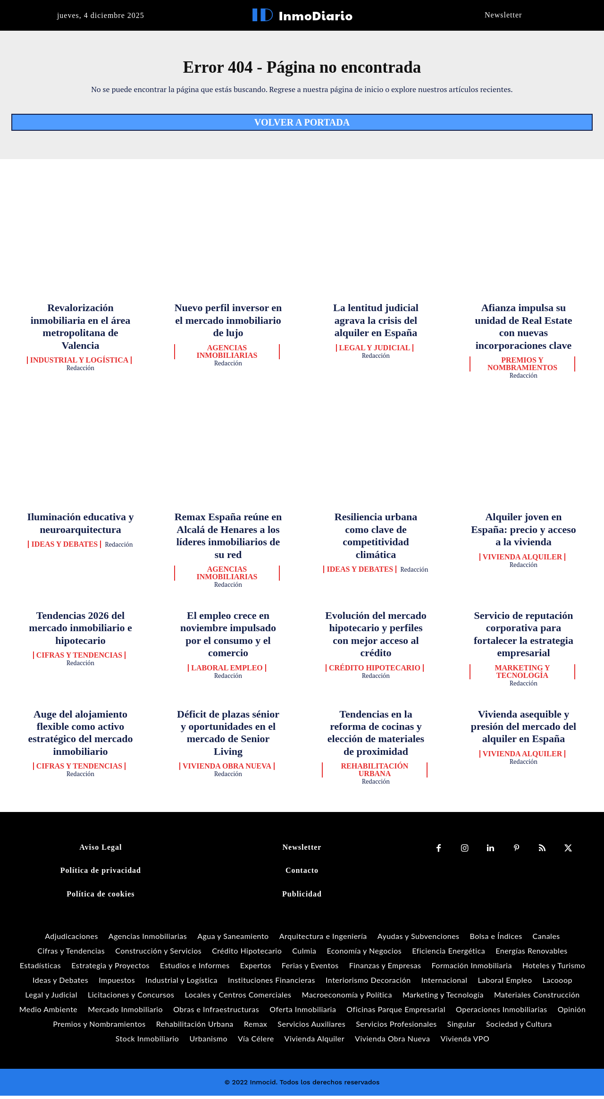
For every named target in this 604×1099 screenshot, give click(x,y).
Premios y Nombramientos (522, 367)
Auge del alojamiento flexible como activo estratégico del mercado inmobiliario (80, 735)
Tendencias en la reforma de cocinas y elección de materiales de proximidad (375, 735)
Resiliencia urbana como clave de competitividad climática (376, 538)
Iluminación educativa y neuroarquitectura (80, 526)
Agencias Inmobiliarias (227, 355)
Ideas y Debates (64, 547)
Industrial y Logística (79, 363)
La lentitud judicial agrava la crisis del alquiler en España (376, 323)
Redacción (80, 371)
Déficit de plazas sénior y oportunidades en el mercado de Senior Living (228, 735)
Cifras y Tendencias (79, 658)
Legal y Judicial (375, 351)
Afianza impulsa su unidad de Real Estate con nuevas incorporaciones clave (523, 329)
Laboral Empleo (227, 671)
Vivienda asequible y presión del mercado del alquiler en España (523, 729)
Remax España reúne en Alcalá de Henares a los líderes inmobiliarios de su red (228, 538)
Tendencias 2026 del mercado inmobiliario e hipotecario (80, 631)
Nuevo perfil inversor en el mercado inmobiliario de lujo (228, 323)
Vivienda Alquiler (522, 560)
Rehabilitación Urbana (375, 773)
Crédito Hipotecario (374, 671)
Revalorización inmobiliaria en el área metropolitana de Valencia (81, 329)
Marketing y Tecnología (522, 674)
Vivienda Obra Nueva (227, 769)
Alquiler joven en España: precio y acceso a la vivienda (523, 532)
